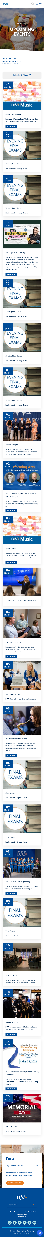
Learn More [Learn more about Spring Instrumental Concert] (11, 126)
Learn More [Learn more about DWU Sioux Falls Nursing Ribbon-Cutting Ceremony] (11, 1089)
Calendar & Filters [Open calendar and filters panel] (22, 75)
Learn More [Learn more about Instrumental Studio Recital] (11, 755)
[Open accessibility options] (40, 1233)
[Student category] (22, 1166)
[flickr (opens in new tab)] (29, 1223)
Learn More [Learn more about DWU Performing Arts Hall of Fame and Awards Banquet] (11, 511)
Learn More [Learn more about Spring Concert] (11, 563)
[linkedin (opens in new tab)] (25, 1223)
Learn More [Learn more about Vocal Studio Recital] (11, 656)
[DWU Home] (22, 1197)
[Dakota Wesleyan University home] (5, 3)
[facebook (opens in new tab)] (15, 1223)
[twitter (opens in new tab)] (20, 1223)
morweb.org (26, 1233)
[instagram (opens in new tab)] (10, 1223)
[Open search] (32, 3)
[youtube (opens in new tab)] (34, 1223)
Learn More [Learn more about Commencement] (11, 1034)
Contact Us (22, 1217)
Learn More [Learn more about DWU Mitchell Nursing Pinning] (11, 893)
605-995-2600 (22, 1214)
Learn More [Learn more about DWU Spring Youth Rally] (11, 274)
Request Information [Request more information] (15, 1183)
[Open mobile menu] (39, 4)
